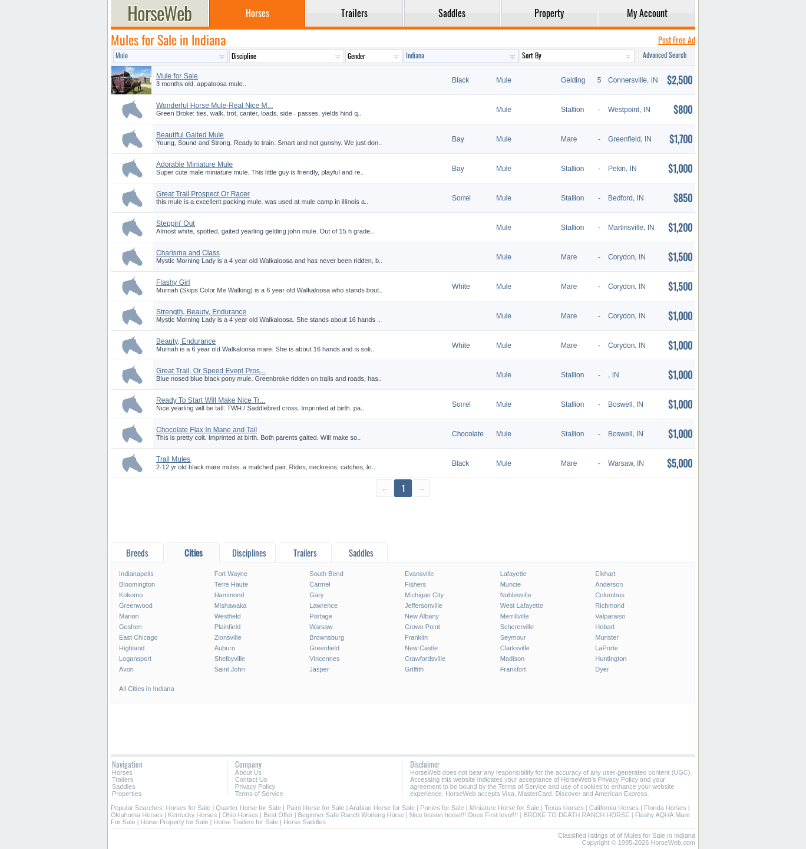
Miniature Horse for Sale (505, 807)
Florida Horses (665, 807)
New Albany (422, 616)
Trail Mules (173, 459)
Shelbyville (230, 658)
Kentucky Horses (192, 814)
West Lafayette (521, 605)
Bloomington (137, 584)
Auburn (224, 647)
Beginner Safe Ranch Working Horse (351, 814)
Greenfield (324, 647)
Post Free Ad (676, 40)
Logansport (135, 658)
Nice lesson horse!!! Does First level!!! (463, 814)
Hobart (605, 626)
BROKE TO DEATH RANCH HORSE (576, 814)
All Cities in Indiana (146, 688)
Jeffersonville (423, 605)
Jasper (319, 669)
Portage (320, 616)
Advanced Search (664, 55)
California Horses (614, 807)
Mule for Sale (177, 76)
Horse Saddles (304, 821)
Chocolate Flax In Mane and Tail (206, 430)
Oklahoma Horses (137, 814)
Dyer (602, 669)
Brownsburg (326, 637)
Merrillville (514, 616)
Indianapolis (136, 573)
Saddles (124, 786)
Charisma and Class (188, 253)
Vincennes (324, 658)
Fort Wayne (230, 573)
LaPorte (606, 647)
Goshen (130, 626)
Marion (129, 616)
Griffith (414, 669)
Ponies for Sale (442, 807)
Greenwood (136, 605)
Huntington (610, 658)
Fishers (415, 584)
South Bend (326, 573)
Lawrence (323, 605)
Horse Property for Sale (175, 821)
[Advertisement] (403, 519)
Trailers (122, 779)
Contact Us (251, 779)
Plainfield (227, 626)
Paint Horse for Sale (315, 807)
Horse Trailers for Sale (245, 821)
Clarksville (515, 647)
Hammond (229, 594)
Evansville (419, 573)
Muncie (510, 584)
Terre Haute (231, 584)
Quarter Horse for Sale (248, 807)
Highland (131, 647)
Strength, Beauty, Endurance (201, 312)
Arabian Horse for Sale (382, 807)
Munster (607, 637)
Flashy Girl (173, 282)
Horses (122, 772)
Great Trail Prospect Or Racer (203, 194)
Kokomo (131, 594)
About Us (248, 772)
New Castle (421, 647)
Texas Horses (564, 807)
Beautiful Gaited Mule (190, 135)
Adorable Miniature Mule (194, 164)
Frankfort (513, 669)
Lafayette (513, 573)
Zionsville (228, 637)
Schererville (517, 626)
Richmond (610, 605)
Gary (316, 594)
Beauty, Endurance (186, 341)
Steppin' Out (175, 223)
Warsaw (320, 626)
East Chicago (138, 637)
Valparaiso (610, 616)
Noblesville (515, 594)
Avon (126, 669)
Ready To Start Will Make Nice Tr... (210, 400)
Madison (512, 658)
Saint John (229, 669)
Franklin (416, 637)
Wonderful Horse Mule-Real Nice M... (214, 105)
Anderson (609, 584)
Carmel (319, 584)
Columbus (610, 594)
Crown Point (422, 626)
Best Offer (277, 814)
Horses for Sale (188, 807)
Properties (126, 793)
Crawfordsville (425, 658)
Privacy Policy (255, 786)
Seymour (513, 637)
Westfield (227, 616)
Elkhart (605, 573)
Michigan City (424, 594)
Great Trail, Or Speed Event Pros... (211, 371)
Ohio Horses (240, 814)
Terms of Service (259, 793)
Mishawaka (230, 605)
